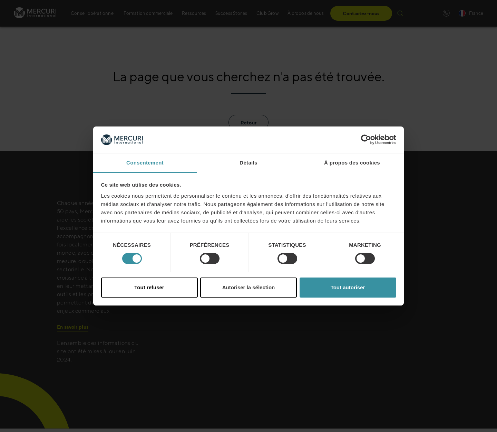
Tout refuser (149, 287)
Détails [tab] (248, 162)
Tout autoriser (348, 287)
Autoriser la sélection (248, 287)
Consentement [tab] (145, 162)
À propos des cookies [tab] (352, 162)
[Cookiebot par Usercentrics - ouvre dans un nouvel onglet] (366, 139)
